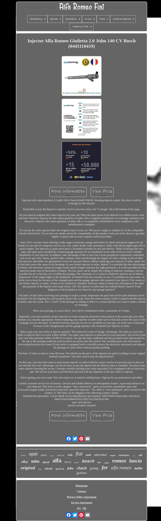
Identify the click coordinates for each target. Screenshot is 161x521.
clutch (82, 468)
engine (113, 455)
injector (60, 455)
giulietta (81, 473)
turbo (138, 468)
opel (33, 453)
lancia (135, 461)
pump (94, 468)
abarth (46, 462)
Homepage (81, 485)
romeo (119, 461)
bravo (23, 455)
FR (84, 508)
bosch (88, 461)
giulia (60, 469)
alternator (100, 454)
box (99, 462)
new (133, 456)
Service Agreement (81, 502)
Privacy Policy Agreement (81, 497)
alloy (24, 462)
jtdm (70, 468)
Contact (81, 491)
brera (68, 462)
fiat (79, 453)
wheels (48, 468)
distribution (124, 455)
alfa (57, 460)
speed (52, 456)
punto (44, 454)
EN (79, 508)
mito (35, 461)
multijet (106, 463)
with (69, 454)
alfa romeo (121, 467)
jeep (39, 469)
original (28, 467)
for (105, 467)
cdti (140, 455)
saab (88, 454)
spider (76, 462)
